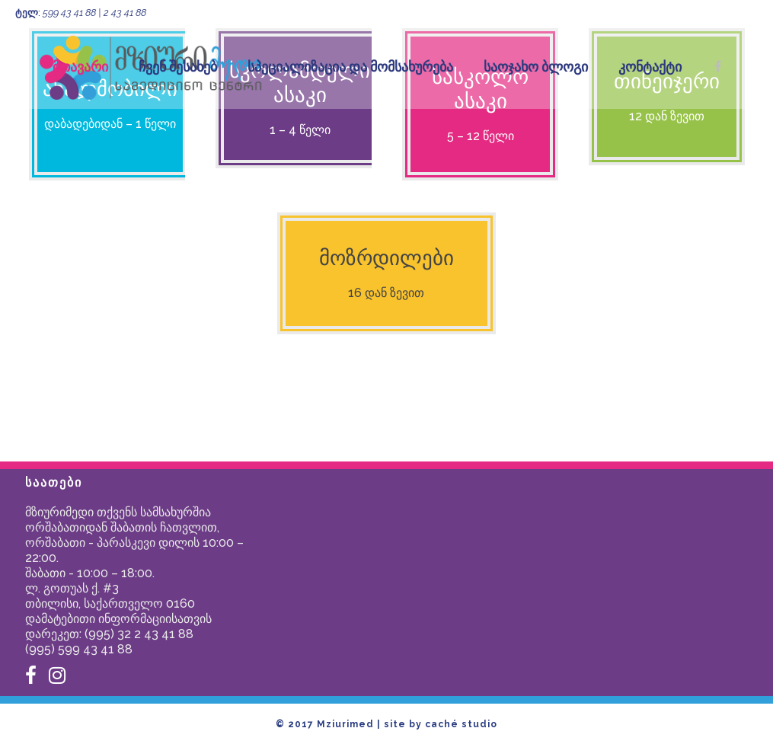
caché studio (461, 724)
